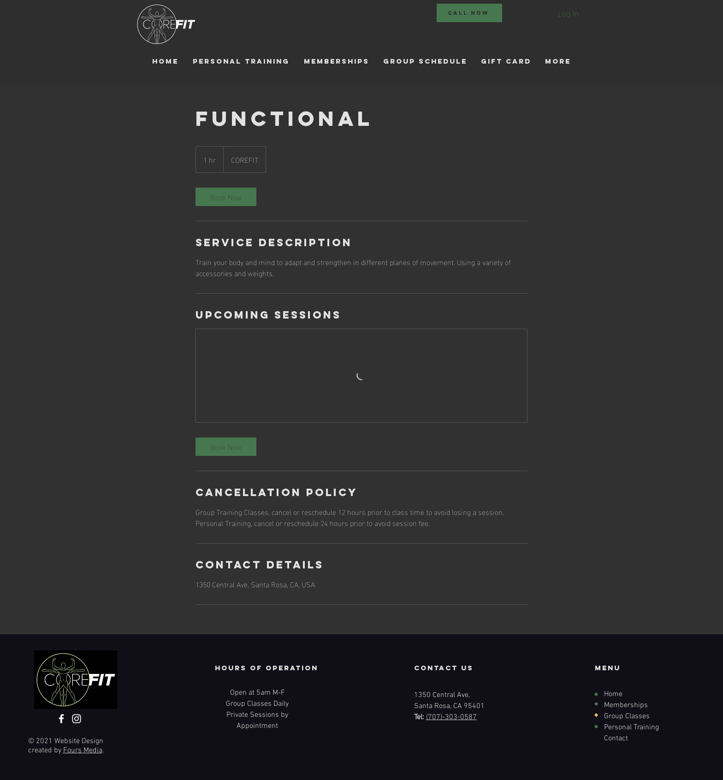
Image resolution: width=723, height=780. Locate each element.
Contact (616, 738)
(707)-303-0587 (451, 717)
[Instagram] (77, 719)
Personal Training (631, 727)
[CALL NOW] (469, 13)
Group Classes (627, 716)
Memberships (626, 705)
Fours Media (82, 750)
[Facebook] (61, 719)
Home (613, 694)
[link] (226, 197)
